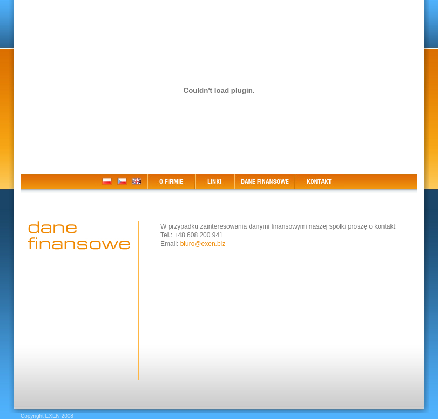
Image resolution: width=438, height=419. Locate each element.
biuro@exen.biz (203, 244)
